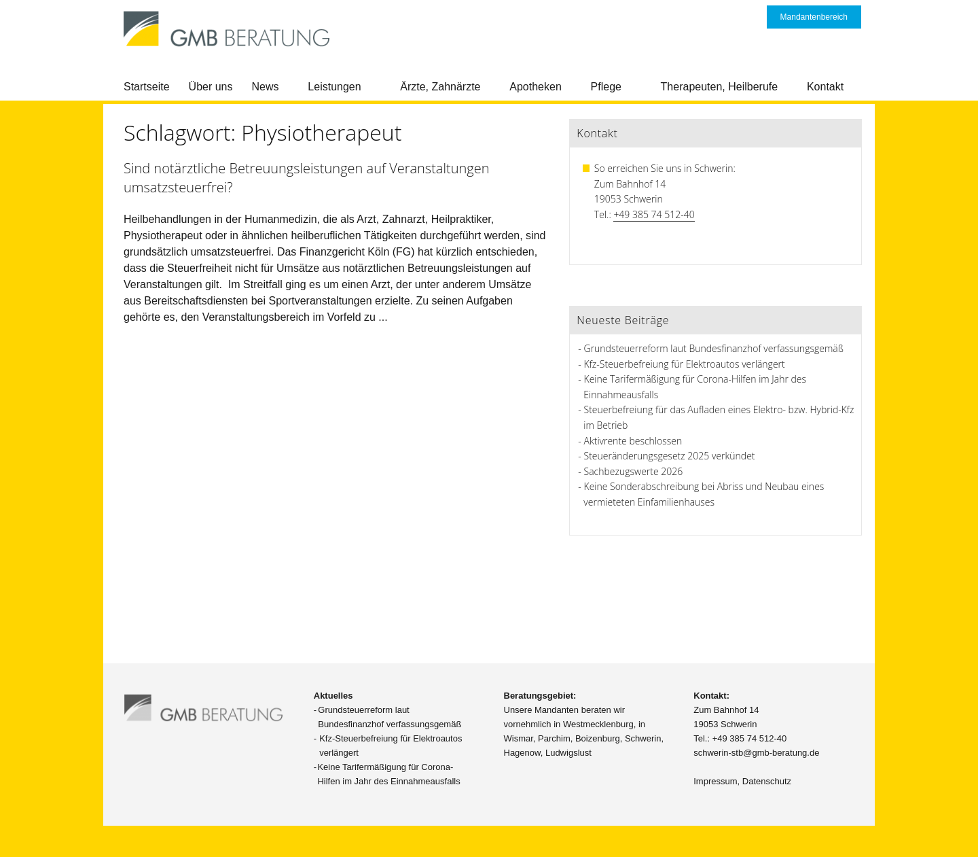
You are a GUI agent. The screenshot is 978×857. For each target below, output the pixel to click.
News (265, 86)
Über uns (211, 86)
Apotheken (535, 86)
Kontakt (825, 86)
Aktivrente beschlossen (633, 440)
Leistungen (334, 86)
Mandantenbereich (814, 17)
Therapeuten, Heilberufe (719, 86)
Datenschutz (766, 781)
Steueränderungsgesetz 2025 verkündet (669, 455)
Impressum (715, 781)
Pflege (606, 86)
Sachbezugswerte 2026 (633, 471)
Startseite (147, 86)
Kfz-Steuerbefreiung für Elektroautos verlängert (684, 363)
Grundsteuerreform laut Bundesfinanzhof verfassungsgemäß (714, 348)
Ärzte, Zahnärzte (440, 86)
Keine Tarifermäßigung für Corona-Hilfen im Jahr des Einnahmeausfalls (388, 774)
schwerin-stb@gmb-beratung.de (756, 753)
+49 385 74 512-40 (653, 214)
